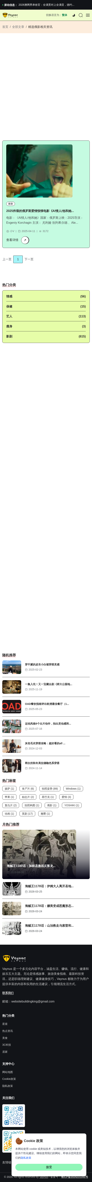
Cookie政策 (9, 1078)
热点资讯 (7, 1030)
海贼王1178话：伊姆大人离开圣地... (49, 886)
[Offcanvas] (88, 15)
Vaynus (43, 1176)
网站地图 (7, 1072)
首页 (5, 26)
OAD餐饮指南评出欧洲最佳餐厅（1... (47, 704)
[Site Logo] (10, 15)
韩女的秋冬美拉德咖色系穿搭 (42, 763)
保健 (9, 306)
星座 (5, 1023)
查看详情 (17, 240)
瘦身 (9, 326)
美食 (5, 1037)
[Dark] (74, 15)
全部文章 (18, 26)
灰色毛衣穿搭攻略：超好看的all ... (45, 743)
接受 (49, 1167)
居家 (5, 1051)
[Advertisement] (46, 89)
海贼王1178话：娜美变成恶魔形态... (49, 905)
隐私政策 (7, 1085)
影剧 (10, 203)
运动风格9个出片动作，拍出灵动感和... (48, 723)
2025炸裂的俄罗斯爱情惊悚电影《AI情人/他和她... (40, 211)
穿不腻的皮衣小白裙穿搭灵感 (42, 664)
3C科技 (6, 1044)
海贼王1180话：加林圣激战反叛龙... (31, 865)
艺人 (9, 316)
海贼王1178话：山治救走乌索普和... (49, 925)
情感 (9, 296)
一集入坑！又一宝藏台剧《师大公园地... (48, 684)
